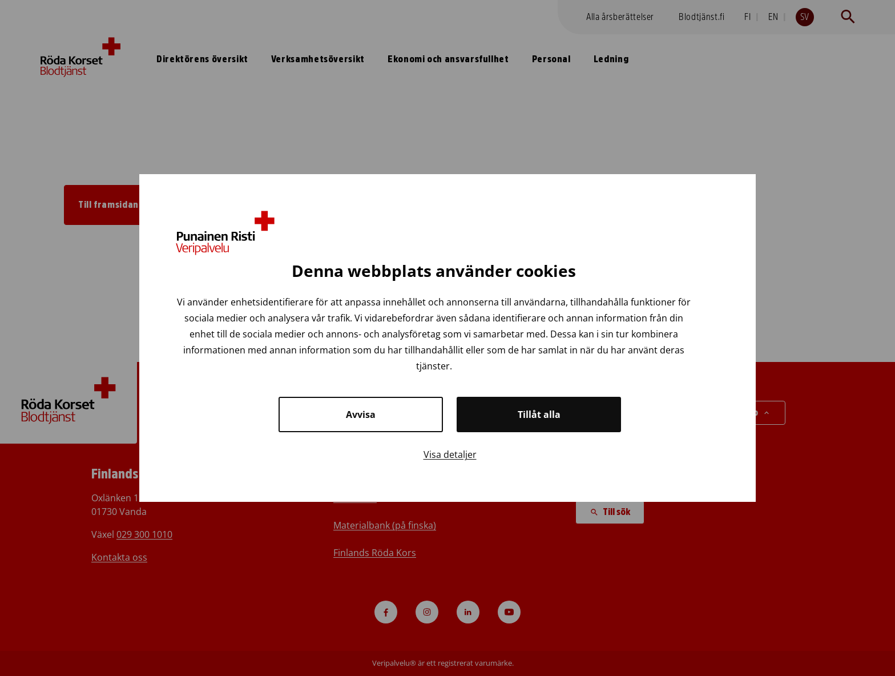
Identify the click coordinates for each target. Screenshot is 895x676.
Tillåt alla (539, 414)
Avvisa (361, 414)
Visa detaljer (450, 454)
